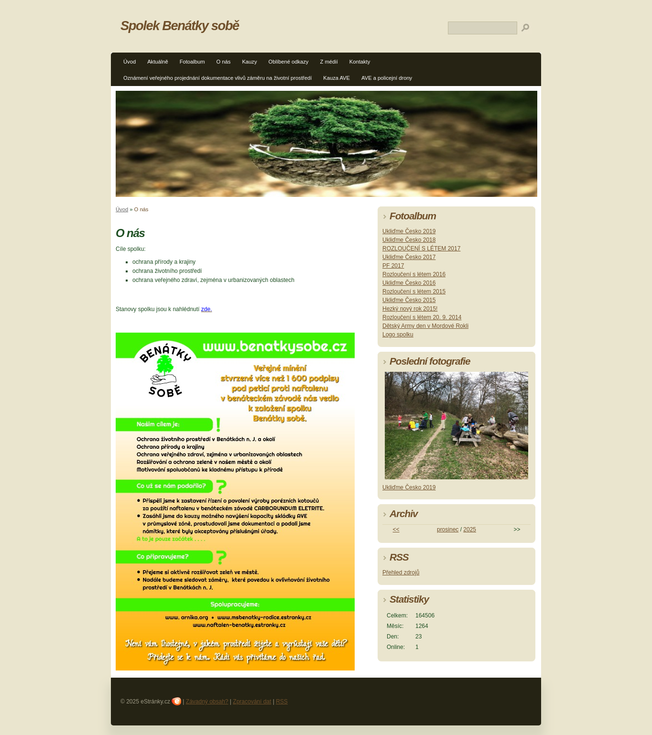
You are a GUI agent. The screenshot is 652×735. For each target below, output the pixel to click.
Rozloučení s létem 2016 (414, 274)
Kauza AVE (336, 78)
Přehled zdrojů (400, 572)
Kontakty (359, 62)
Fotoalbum (192, 62)
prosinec (447, 529)
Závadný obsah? (207, 701)
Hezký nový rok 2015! (409, 308)
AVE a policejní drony (386, 78)
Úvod (129, 62)
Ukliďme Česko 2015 (408, 300)
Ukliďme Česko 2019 (408, 231)
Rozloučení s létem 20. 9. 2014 (421, 317)
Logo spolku (397, 334)
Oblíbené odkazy (288, 62)
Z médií (328, 62)
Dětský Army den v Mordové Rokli (425, 326)
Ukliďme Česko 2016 (408, 283)
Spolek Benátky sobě (179, 25)
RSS (282, 701)
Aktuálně (157, 62)
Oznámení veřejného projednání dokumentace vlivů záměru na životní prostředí (217, 78)
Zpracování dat (252, 701)
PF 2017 (393, 265)
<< (396, 529)
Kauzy (249, 62)
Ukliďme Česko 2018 (408, 240)
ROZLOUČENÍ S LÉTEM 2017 (421, 248)
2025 (469, 529)
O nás (224, 62)
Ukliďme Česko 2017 (408, 257)
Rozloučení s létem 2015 (414, 291)
